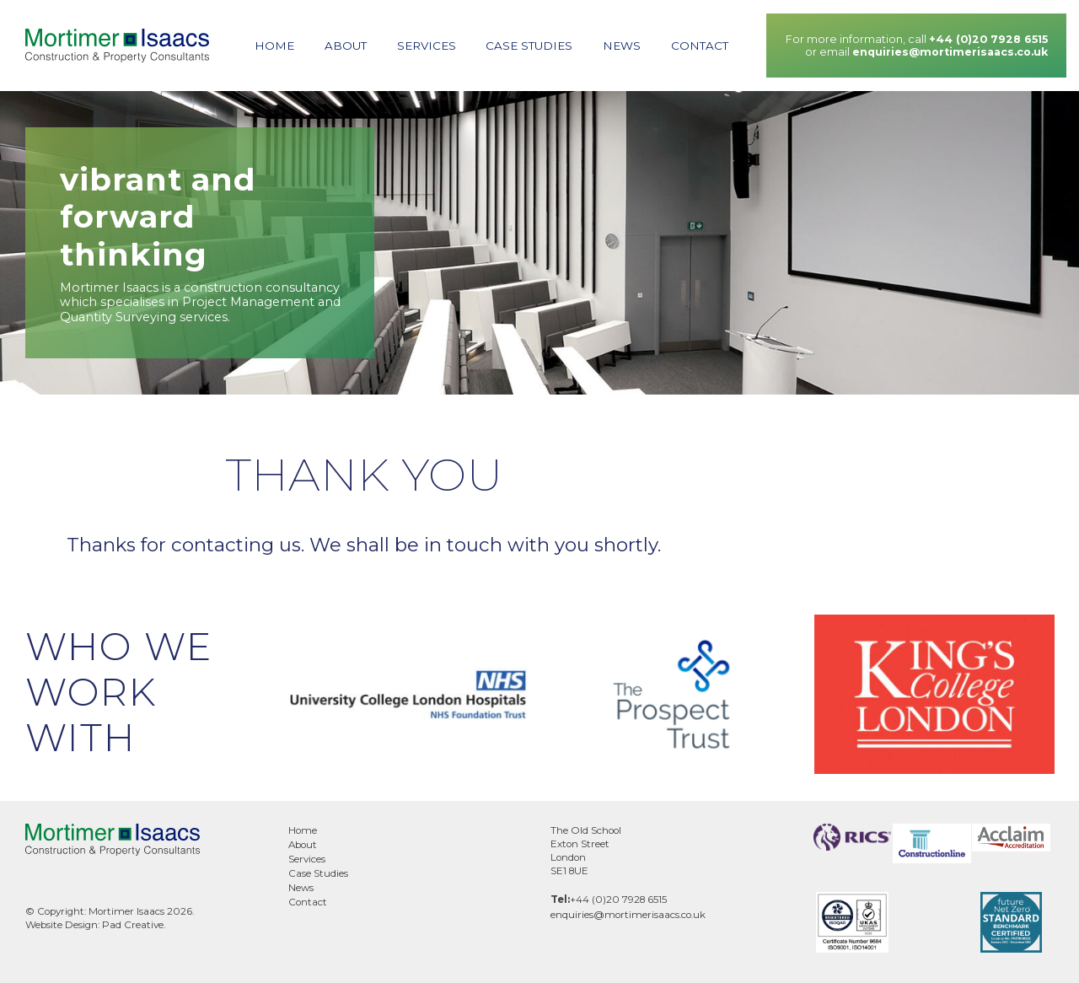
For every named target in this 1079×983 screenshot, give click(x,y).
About (346, 45)
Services (426, 45)
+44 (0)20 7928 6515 (988, 39)
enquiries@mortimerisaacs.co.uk (950, 52)
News (622, 45)
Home (274, 45)
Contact (699, 45)
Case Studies (529, 45)
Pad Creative (133, 925)
